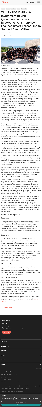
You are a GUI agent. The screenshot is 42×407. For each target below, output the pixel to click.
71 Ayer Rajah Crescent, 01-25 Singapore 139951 (11, 382)
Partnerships (24, 8)
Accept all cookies (21, 404)
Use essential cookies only (21, 402)
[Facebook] (3, 371)
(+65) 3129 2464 (11, 377)
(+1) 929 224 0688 (7, 379)
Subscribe (6, 332)
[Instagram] (7, 371)
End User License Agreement (33, 386)
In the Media (13, 8)
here (22, 300)
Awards (3, 8)
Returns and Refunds (14, 386)
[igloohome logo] (12, 319)
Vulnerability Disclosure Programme (21, 388)
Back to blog (6, 307)
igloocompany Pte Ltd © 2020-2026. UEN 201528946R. (12, 391)
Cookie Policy (22, 399)
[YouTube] (10, 371)
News (18, 8)
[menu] (38, 2)
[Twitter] (14, 371)
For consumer (30, 2)
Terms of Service (23, 386)
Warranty (8, 386)
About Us (3, 386)
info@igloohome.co (13, 374)
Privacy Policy (4, 388)
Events (7, 8)
